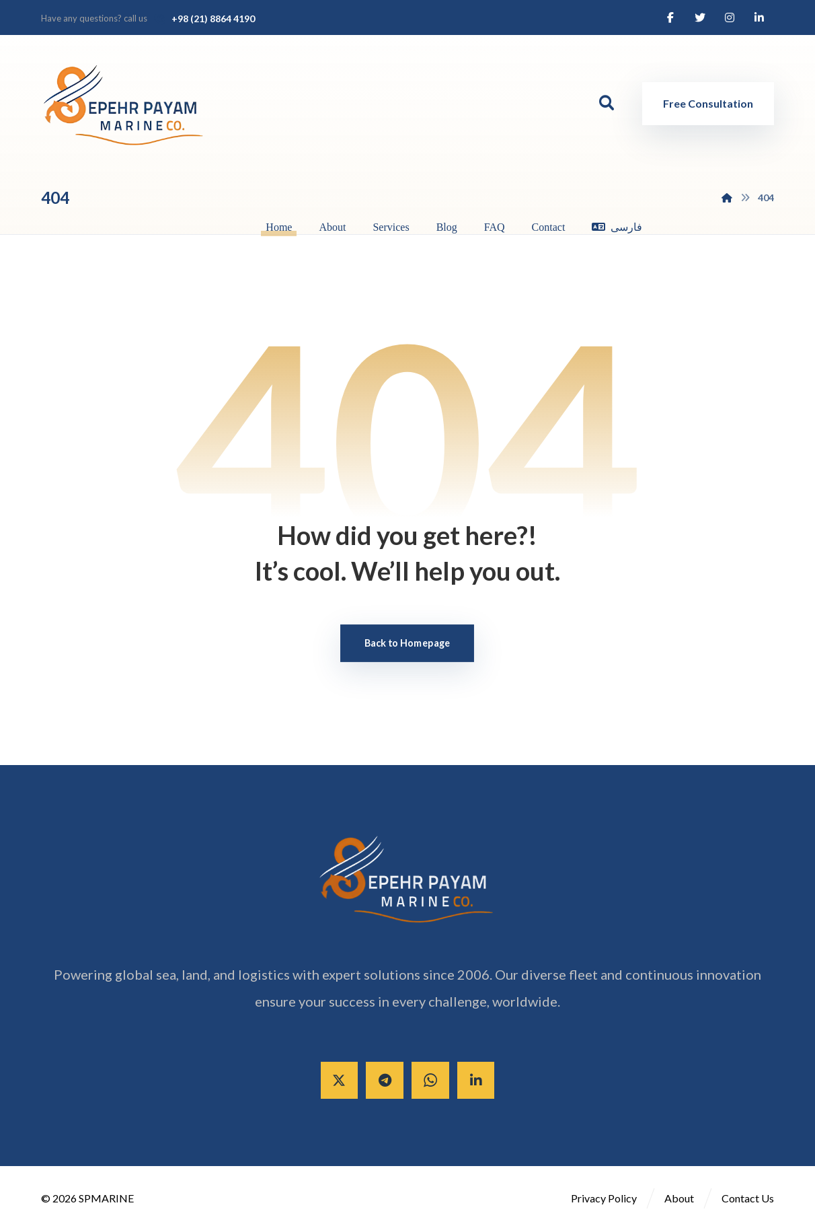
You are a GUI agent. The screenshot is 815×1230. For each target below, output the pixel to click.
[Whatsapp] (430, 1080)
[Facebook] (670, 17)
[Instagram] (729, 17)
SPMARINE (106, 1198)
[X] (339, 1080)
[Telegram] (384, 1080)
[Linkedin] (759, 17)
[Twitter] (700, 17)
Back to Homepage (407, 643)
